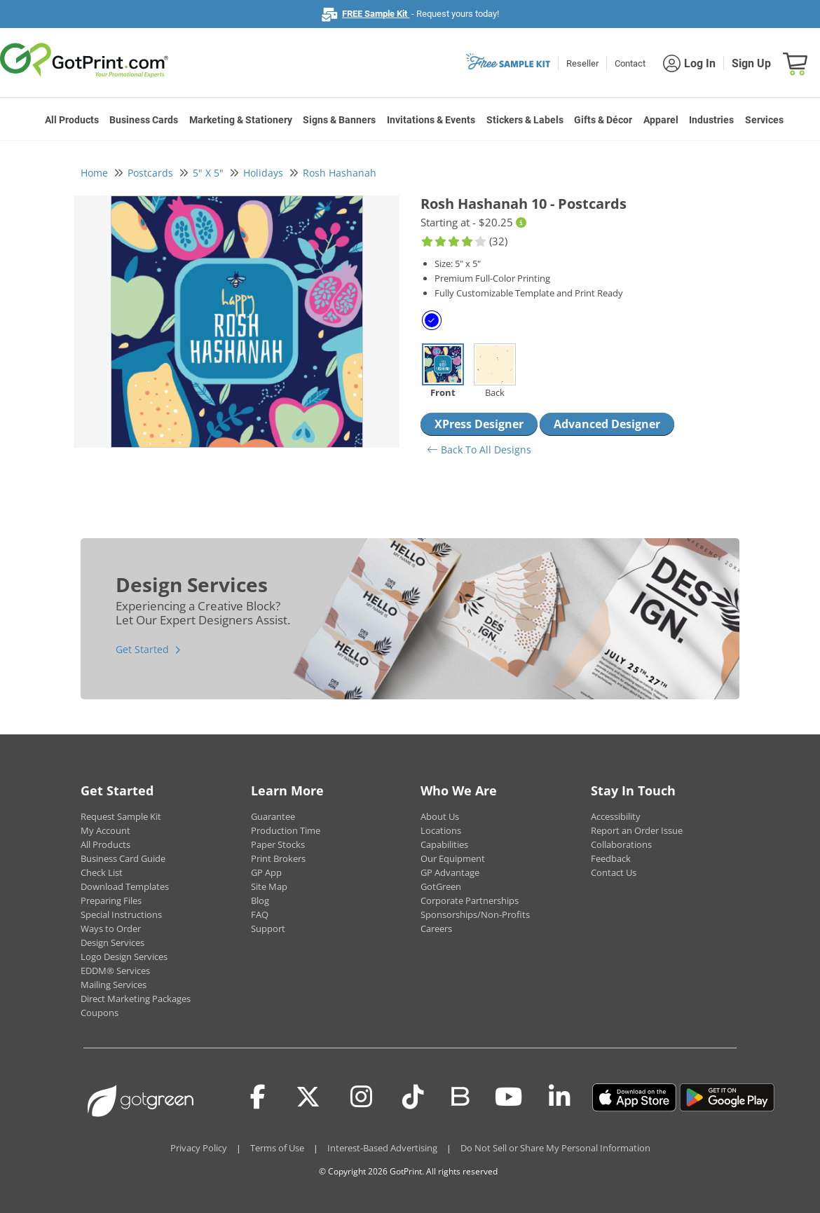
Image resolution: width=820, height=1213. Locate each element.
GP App (266, 872)
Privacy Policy (198, 1148)
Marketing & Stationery (240, 119)
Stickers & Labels (524, 119)
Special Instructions (121, 914)
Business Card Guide (123, 858)
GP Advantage (450, 872)
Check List (102, 872)
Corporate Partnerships (470, 900)
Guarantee (273, 816)
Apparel (660, 119)
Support (268, 928)
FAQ (259, 914)
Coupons (99, 1012)
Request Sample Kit (121, 816)
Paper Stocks (278, 844)
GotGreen (441, 886)
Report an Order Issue (637, 830)
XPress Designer (479, 424)
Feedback (611, 858)
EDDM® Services (115, 970)
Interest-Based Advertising (382, 1148)
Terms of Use (277, 1148)
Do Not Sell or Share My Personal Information (555, 1148)
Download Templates (125, 886)
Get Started (142, 649)
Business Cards (143, 119)
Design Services (112, 942)
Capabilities (444, 844)
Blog (260, 900)
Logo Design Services (124, 956)
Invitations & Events (431, 119)
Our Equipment (453, 858)
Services (764, 119)
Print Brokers (278, 858)
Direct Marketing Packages (136, 998)
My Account (105, 830)
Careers (436, 928)
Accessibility (616, 816)
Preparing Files (111, 900)
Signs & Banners (339, 119)
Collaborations (621, 844)
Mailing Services (113, 984)
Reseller (582, 63)
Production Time (285, 830)
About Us (440, 816)
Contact (630, 63)
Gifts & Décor (603, 119)
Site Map (269, 886)
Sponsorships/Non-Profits (475, 914)
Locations (441, 830)
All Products (72, 119)
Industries (711, 119)
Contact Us (613, 872)
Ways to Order (111, 928)
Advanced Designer (607, 424)
